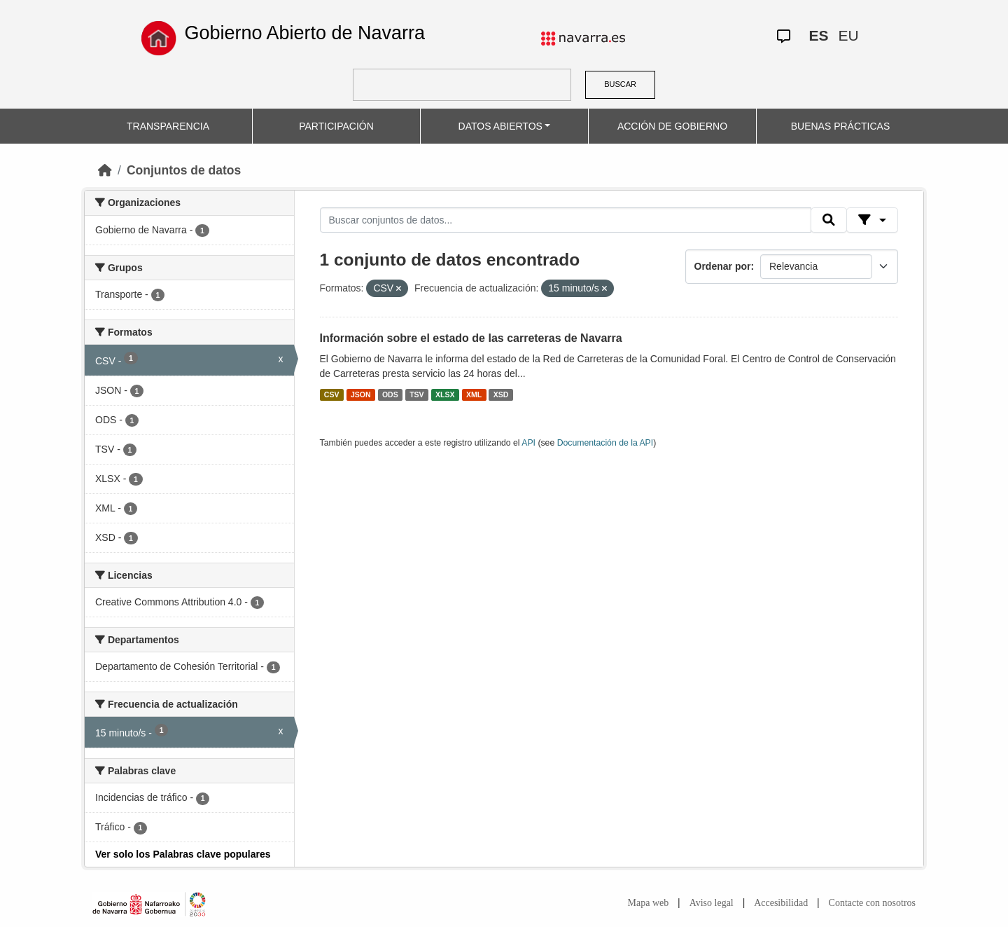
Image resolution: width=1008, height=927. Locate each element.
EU (848, 35)
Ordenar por (722, 266)
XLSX (444, 394)
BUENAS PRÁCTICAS (840, 126)
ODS (390, 394)
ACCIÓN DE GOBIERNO (672, 126)
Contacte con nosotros (872, 903)
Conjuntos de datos (184, 170)
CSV (332, 394)
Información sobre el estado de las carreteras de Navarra (471, 338)
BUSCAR (620, 84)
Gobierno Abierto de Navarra (304, 32)
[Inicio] (105, 170)
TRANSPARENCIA (168, 126)
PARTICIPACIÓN (336, 126)
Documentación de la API (605, 443)
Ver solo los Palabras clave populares (183, 854)
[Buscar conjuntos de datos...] (565, 220)
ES (818, 35)
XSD (501, 394)
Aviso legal (712, 903)
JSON (361, 394)
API (529, 443)
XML (474, 394)
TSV (417, 394)
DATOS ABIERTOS (500, 126)
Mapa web (648, 903)
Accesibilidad (781, 903)
